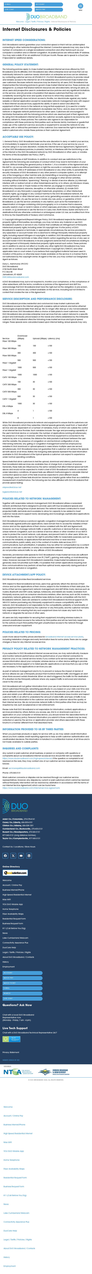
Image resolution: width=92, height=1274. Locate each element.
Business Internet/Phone (13, 890)
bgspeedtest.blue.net (12, 492)
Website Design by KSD (11, 1060)
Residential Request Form (14, 919)
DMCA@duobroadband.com (16, 277)
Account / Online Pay (12, 885)
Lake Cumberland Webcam (15, 938)
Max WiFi (7, 900)
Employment (8, 967)
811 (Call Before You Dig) (14, 929)
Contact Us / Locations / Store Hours (19, 847)
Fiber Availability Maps (13, 914)
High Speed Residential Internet (17, 895)
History (6, 962)
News (5, 933)
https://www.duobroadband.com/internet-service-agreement (31, 788)
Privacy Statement (11, 1053)
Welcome (20, 22)
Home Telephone (11, 909)
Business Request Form (13, 924)
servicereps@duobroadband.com (24, 768)
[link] (80, 6)
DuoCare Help (9, 948)
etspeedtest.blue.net (12, 488)
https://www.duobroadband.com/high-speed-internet (27, 759)
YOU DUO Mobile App (13, 905)
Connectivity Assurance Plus (15, 943)
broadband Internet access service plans (64, 637)
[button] (18, 1010)
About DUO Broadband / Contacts (18, 957)
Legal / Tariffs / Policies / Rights (37, 22)
